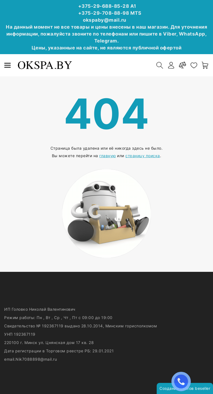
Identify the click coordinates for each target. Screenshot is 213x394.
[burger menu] (7, 65)
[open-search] (159, 65)
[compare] (182, 65)
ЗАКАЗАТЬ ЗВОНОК (182, 381)
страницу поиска (142, 155)
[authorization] (171, 65)
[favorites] (193, 65)
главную (107, 155)
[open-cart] (205, 65)
